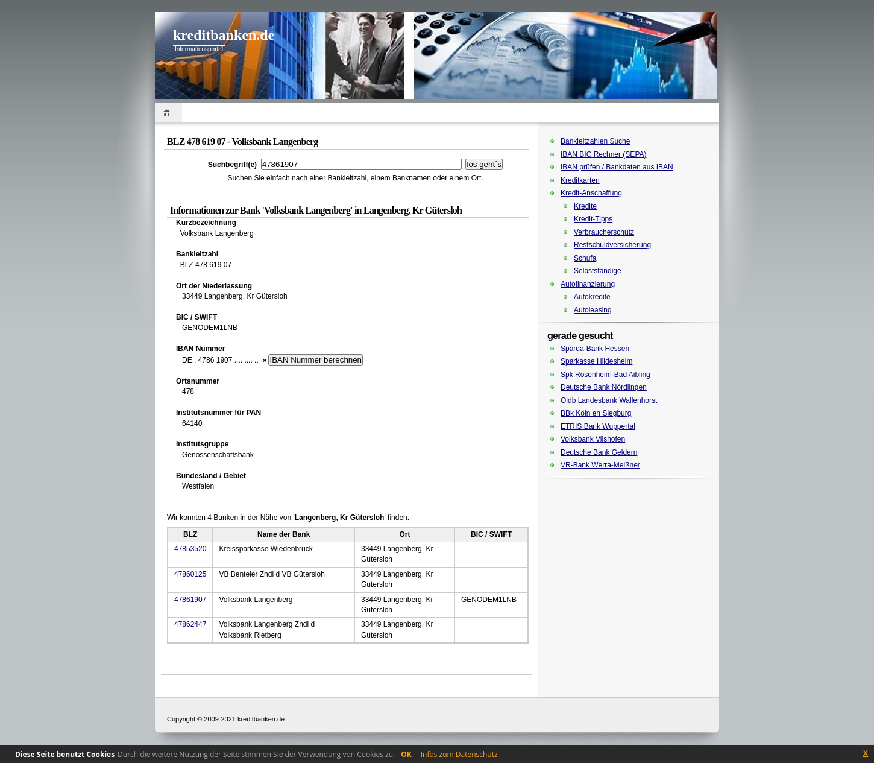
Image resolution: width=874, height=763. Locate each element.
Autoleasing (593, 310)
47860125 (190, 574)
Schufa (585, 258)
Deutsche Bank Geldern (599, 452)
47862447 (190, 624)
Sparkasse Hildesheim (596, 361)
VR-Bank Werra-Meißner (600, 465)
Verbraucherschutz (604, 232)
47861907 (190, 599)
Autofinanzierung (588, 284)
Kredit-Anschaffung (591, 193)
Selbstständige (597, 271)
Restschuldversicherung (612, 245)
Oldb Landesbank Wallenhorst (609, 400)
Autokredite (592, 297)
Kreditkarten (580, 180)
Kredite (585, 206)
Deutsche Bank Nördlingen (604, 387)
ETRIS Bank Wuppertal (598, 426)
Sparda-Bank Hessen (595, 348)
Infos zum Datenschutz (459, 754)
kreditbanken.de (223, 35)
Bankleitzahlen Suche (595, 141)
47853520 (190, 549)
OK (406, 754)
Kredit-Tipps (593, 219)
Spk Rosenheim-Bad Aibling (605, 374)
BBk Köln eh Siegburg (596, 413)
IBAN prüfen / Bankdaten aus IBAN (617, 167)
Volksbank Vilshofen (593, 439)
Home (168, 112)
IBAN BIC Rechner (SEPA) (604, 154)
